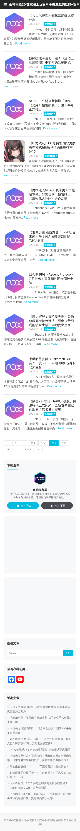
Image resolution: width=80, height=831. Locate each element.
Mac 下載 (57, 506)
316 (64, 443)
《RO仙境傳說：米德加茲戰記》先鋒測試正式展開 (40, 749)
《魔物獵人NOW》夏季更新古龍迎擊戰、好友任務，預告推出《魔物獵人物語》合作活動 (52, 194)
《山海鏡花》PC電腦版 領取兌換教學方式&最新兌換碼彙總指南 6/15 (52, 147)
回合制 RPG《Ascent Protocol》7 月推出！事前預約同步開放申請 (52, 279)
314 (43, 443)
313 (33, 443)
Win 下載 (23, 506)
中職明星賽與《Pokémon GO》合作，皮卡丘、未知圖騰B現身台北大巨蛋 (52, 363)
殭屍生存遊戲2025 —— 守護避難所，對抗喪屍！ (39, 766)
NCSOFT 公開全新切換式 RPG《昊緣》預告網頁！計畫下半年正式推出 (51, 105)
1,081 (28, 449)
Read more (22, 43)
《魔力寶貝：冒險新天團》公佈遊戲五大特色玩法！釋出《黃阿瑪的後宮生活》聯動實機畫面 (51, 321)
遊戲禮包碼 (49, 155)
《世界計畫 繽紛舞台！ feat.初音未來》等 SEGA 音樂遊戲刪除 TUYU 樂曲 (52, 236)
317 (8, 449)
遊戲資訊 (48, 24)
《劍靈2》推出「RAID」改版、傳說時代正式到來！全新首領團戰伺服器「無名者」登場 (52, 405)
